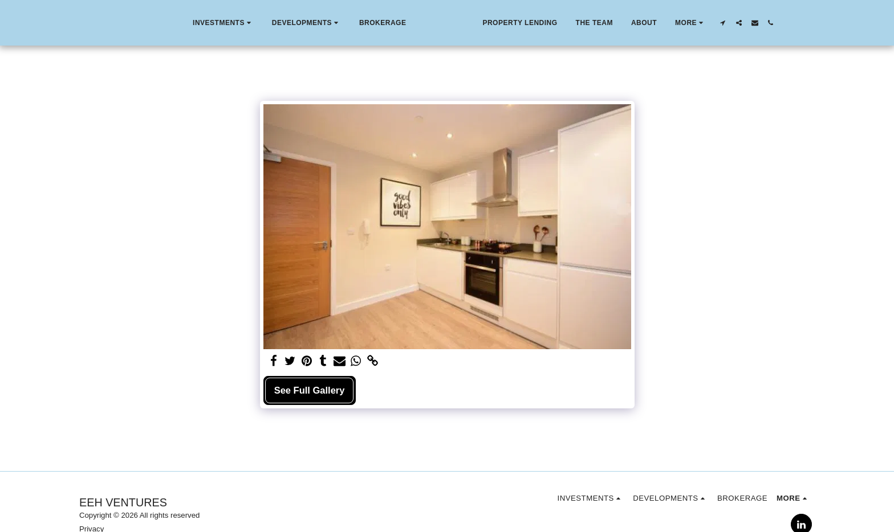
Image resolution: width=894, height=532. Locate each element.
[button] (198, 23)
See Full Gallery (309, 390)
